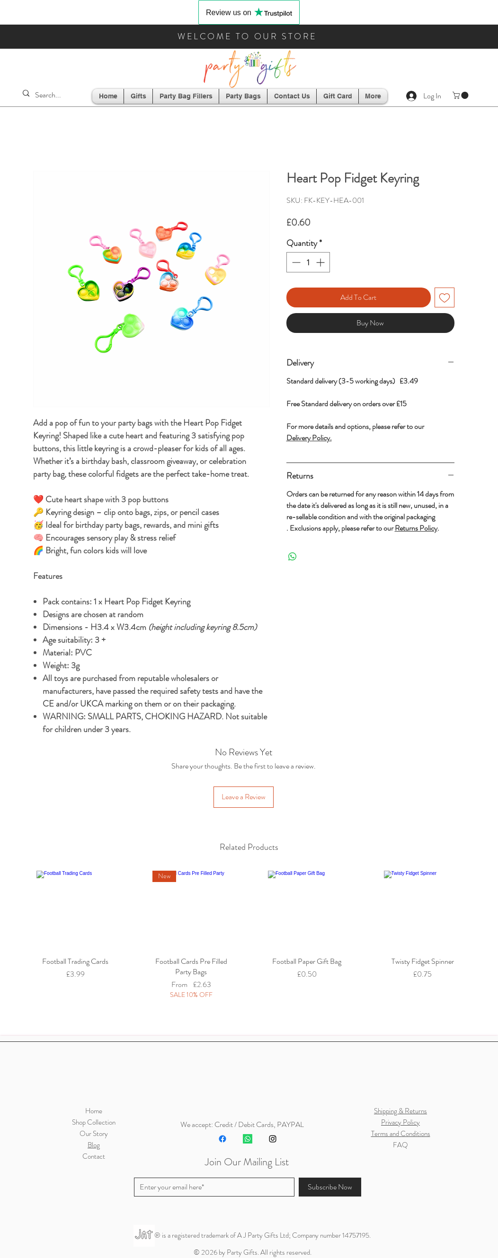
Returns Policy (416, 528)
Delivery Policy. (309, 437)
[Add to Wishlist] (444, 297)
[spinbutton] (308, 262)
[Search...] (52, 95)
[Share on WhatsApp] (292, 556)
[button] (461, 95)
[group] (249, 947)
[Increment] (321, 262)
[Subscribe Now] (330, 1187)
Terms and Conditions (400, 1133)
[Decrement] (295, 262)
